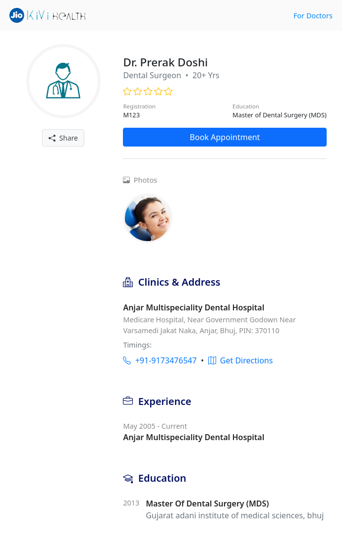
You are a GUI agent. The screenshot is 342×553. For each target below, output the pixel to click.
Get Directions (240, 360)
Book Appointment (225, 137)
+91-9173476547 (159, 360)
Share (63, 138)
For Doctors (313, 15)
